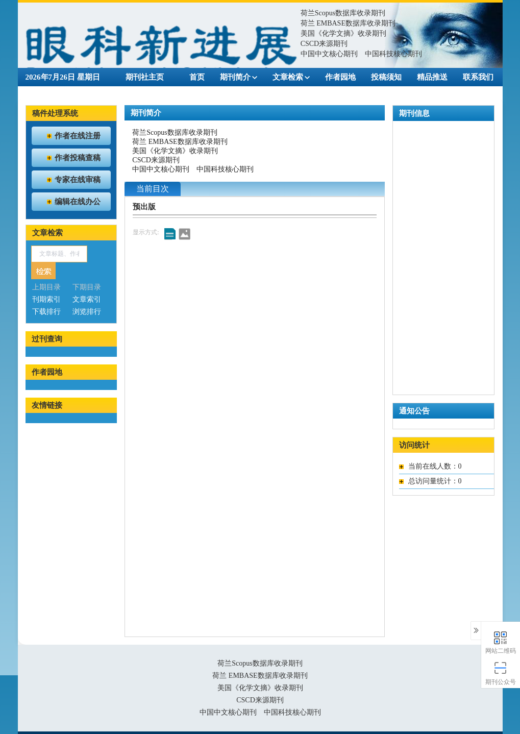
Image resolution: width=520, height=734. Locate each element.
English (212, 92)
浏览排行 (86, 311)
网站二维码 (501, 641)
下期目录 (86, 287)
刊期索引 (46, 299)
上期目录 (46, 287)
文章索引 (86, 299)
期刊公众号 (501, 673)
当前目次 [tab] (152, 188)
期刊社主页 (145, 77)
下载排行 (46, 311)
